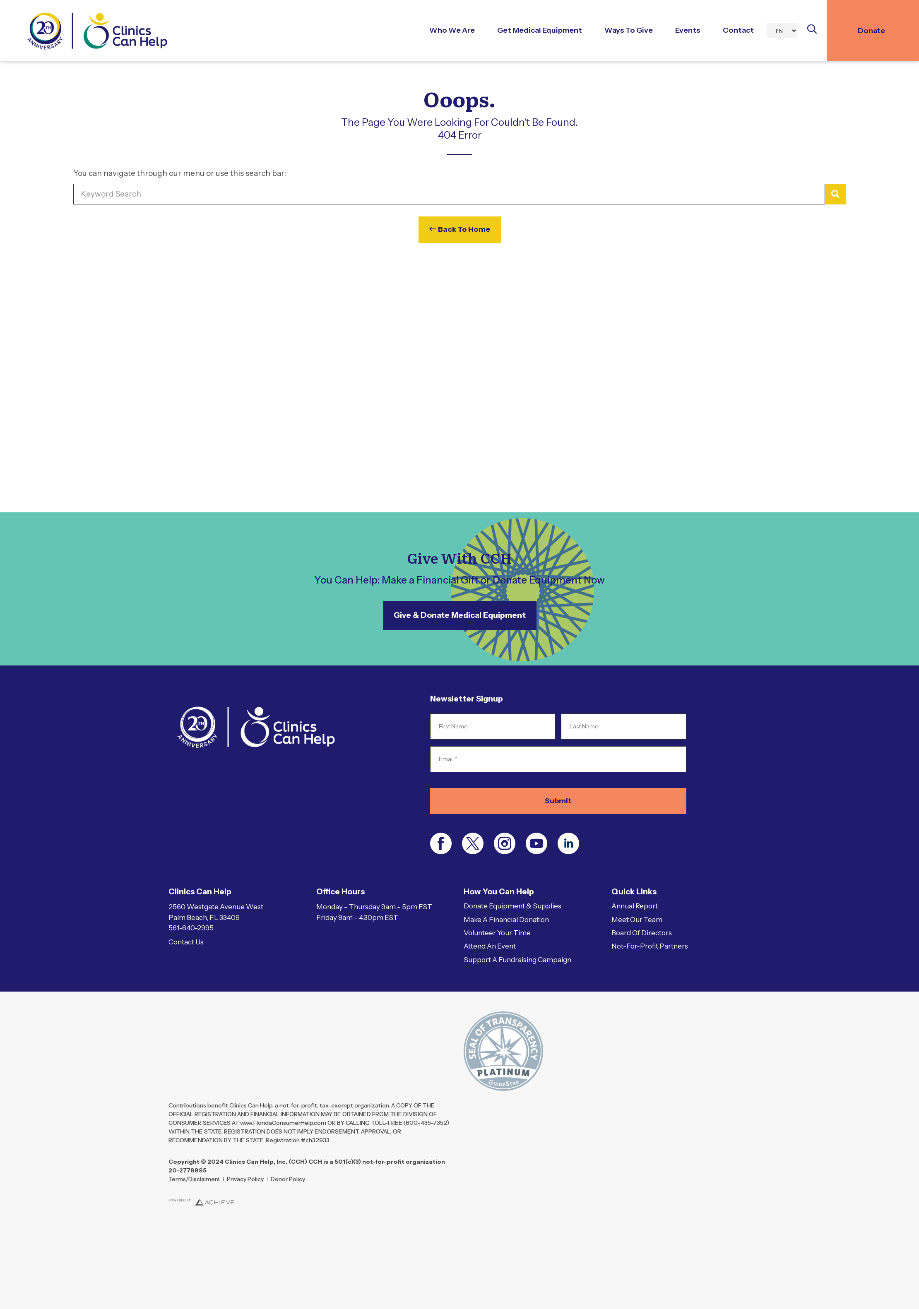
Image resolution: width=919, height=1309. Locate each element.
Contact (738, 30)
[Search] (835, 194)
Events (687, 30)
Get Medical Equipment (539, 30)
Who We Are (452, 30)
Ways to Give (628, 30)
